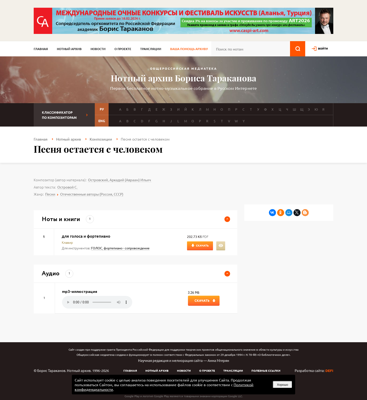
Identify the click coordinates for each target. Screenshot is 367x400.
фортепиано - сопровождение (127, 248)
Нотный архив (69, 49)
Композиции (101, 139)
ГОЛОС (96, 248)
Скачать (202, 245)
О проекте (122, 49)
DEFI (329, 370)
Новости (98, 49)
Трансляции (150, 49)
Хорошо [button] (282, 384)
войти (323, 48)
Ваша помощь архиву (189, 49)
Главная (41, 49)
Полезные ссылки (265, 370)
